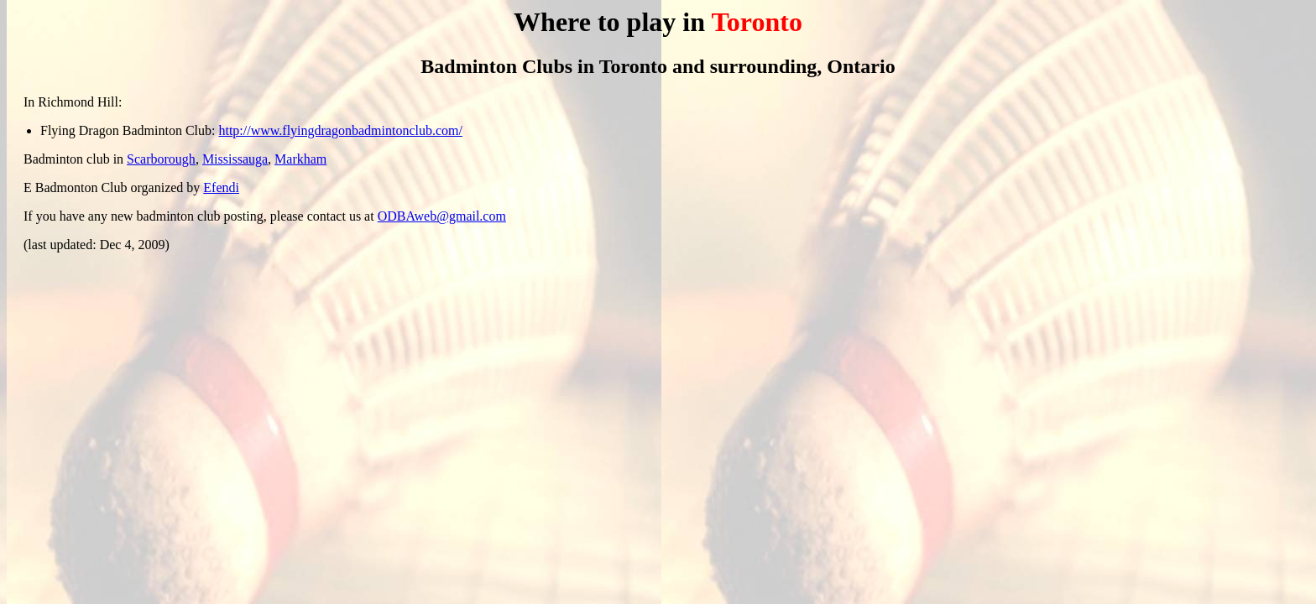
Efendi (221, 187)
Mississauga (235, 159)
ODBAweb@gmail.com (442, 216)
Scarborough (161, 159)
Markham (300, 159)
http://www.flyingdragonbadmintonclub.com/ (340, 130)
